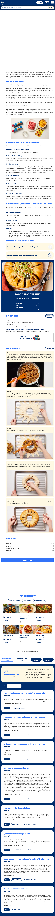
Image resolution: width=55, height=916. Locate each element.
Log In (47, 2)
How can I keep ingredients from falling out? (29, 247)
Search (51, 7)
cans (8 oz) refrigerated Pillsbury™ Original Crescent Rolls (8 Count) (25, 329)
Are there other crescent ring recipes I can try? (29, 255)
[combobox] (24, 7)
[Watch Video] (27, 276)
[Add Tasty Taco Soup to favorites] (20, 641)
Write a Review (36, 659)
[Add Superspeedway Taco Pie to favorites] (20, 622)
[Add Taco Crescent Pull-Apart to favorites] (4, 643)
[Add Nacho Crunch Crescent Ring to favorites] (37, 643)
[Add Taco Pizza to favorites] (37, 620)
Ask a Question (48, 659)
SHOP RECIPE (49, 316)
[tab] (7, 660)
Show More (27, 866)
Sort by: (3, 668)
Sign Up (40, 2)
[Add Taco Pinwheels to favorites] (4, 620)
